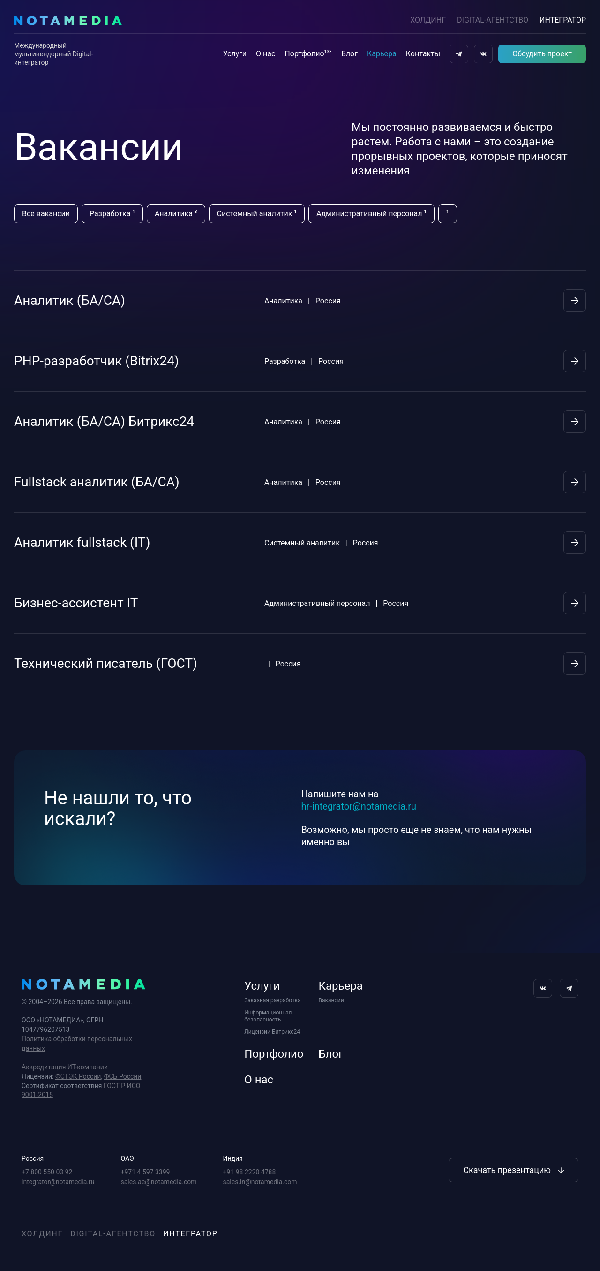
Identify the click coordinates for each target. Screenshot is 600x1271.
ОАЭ (127, 1158)
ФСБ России (123, 1076)
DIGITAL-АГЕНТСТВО (492, 19)
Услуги (235, 53)
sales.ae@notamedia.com (159, 1182)
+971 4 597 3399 (145, 1172)
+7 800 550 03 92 (47, 1172)
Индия (233, 1158)
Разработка (112, 213)
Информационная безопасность (268, 1016)
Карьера (382, 53)
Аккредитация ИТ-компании (65, 1067)
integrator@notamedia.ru (58, 1182)
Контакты (423, 53)
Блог (349, 53)
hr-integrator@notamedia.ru (358, 806)
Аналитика (176, 213)
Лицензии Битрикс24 (272, 1032)
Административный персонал (371, 213)
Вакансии (331, 1000)
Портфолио (308, 53)
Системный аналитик (257, 213)
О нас (265, 53)
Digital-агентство (113, 1233)
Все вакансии (46, 213)
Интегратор (190, 1233)
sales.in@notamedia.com (260, 1182)
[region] (284, 213)
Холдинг (428, 19)
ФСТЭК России (78, 1076)
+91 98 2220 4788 (249, 1172)
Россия (33, 1158)
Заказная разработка (272, 1000)
